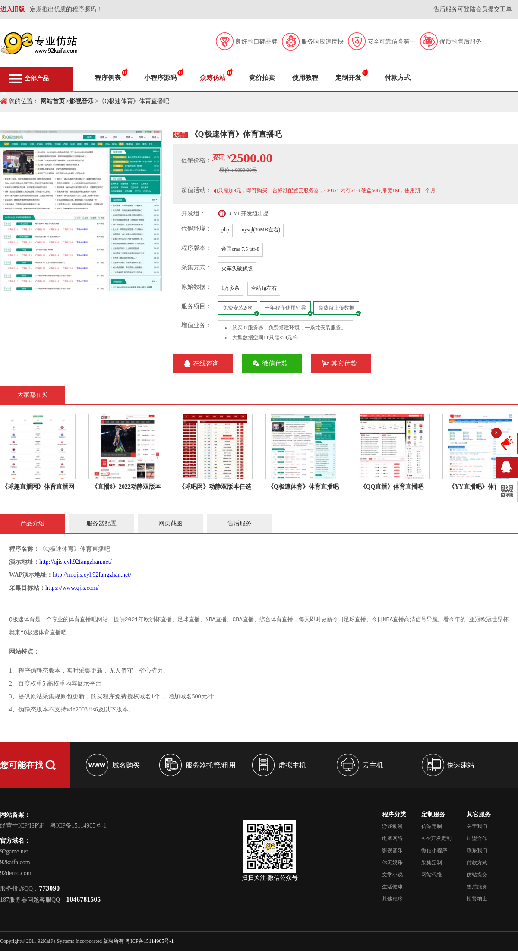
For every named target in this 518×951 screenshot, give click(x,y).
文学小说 (392, 875)
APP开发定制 (436, 838)
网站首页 (53, 101)
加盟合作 (477, 838)
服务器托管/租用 (211, 765)
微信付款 (275, 363)
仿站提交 (477, 875)
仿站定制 (431, 826)
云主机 (373, 765)
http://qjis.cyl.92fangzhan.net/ (75, 562)
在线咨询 (206, 363)
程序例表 (108, 77)
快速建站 (460, 765)
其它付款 (344, 363)
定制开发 (348, 77)
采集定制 (431, 862)
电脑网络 (392, 838)
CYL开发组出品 (249, 213)
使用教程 (305, 77)
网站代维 (431, 875)
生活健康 (392, 887)
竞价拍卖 (262, 77)
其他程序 (392, 899)
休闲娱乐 (392, 862)
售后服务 (477, 887)
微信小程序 (434, 850)
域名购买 (126, 765)
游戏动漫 (392, 826)
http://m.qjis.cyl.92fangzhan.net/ (92, 575)
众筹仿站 (213, 77)
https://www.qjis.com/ (72, 588)
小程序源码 (160, 77)
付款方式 (398, 77)
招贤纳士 (477, 899)
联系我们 (477, 850)
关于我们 (477, 826)
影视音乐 (81, 101)
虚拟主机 (292, 765)
